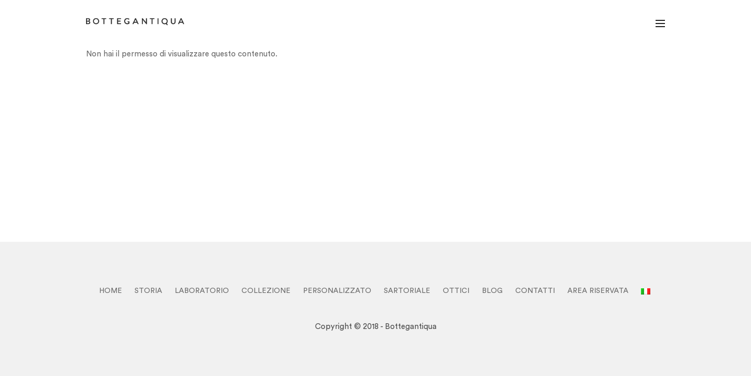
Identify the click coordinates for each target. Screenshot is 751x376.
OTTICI (456, 291)
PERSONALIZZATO (337, 291)
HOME (110, 291)
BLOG (492, 291)
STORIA (148, 291)
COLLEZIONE (265, 291)
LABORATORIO (202, 291)
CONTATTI (535, 291)
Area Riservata (597, 291)
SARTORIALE (407, 291)
